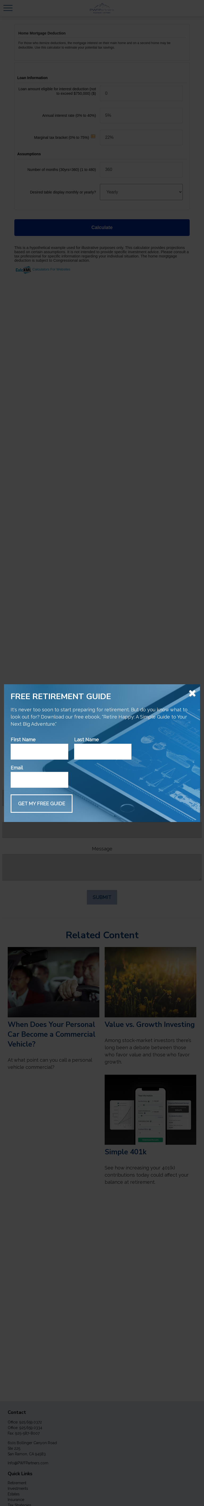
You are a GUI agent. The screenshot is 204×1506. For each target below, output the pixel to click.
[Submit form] (42, 803)
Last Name (86, 739)
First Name (23, 739)
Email (17, 768)
